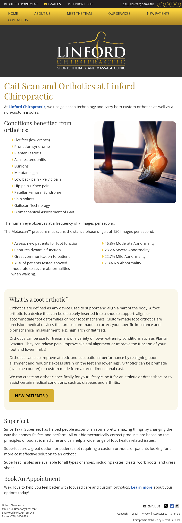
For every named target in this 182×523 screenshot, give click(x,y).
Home (13, 13)
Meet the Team (79, 13)
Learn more (142, 487)
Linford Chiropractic (27, 106)
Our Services (119, 13)
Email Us (52, 4)
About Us (42, 13)
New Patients (158, 13)
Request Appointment (21, 4)
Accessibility (160, 513)
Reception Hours (81, 4)
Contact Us (18, 20)
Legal (135, 513)
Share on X (166, 506)
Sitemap (175, 513)
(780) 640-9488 (144, 4)
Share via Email (177, 506)
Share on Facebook (172, 506)
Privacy (145, 513)
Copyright (122, 513)
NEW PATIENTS (31, 395)
